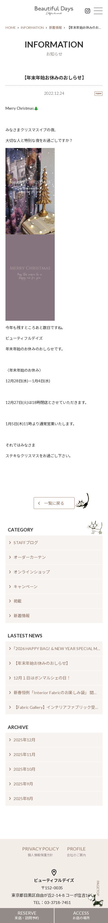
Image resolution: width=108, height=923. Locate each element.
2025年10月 (24, 769)
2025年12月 (24, 739)
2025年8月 (23, 798)
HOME (10, 27)
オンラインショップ (32, 571)
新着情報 (55, 27)
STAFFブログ (26, 542)
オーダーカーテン (30, 557)
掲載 (18, 601)
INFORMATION (32, 27)
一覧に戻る (54, 503)
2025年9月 (23, 783)
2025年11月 (24, 754)
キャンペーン (25, 586)
